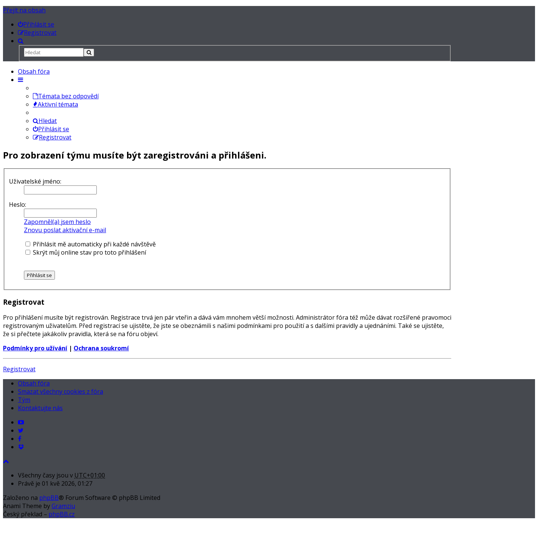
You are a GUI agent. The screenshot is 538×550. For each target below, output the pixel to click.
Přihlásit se (51, 129)
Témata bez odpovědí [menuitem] (66, 96)
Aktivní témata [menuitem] (55, 104)
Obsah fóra (34, 71)
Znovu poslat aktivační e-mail (65, 230)
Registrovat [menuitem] (52, 137)
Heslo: (17, 204)
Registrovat (19, 369)
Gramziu (63, 506)
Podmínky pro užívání (35, 348)
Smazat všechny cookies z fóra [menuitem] (60, 391)
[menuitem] (36, 24)
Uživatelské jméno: (35, 181)
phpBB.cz (62, 514)
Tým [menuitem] (24, 400)
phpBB (49, 498)
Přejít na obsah (24, 10)
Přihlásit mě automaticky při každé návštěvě (90, 244)
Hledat (45, 121)
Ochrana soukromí (101, 348)
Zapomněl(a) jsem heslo (57, 222)
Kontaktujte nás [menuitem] (40, 408)
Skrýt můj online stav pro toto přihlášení (85, 252)
